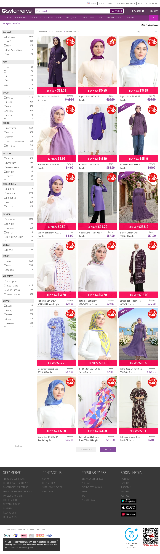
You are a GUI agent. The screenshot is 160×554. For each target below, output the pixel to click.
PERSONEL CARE (89, 500)
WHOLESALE (47, 491)
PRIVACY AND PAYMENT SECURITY (17, 491)
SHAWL (85, 491)
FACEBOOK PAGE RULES (13, 495)
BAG (83, 495)
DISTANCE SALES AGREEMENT (16, 483)
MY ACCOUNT (138, 11)
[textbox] (69, 10)
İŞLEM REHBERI (9, 512)
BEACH (101, 17)
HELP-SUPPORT (151, 3)
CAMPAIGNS (8, 508)
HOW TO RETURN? (10, 500)
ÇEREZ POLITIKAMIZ (11, 504)
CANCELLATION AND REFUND (15, 487)
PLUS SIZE (59, 17)
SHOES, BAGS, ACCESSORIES (76, 17)
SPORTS (93, 17)
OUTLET (154, 17)
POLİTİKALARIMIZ (10, 517)
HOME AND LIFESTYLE (115, 17)
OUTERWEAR (48, 17)
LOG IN (101, 3)
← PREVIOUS (86, 449)
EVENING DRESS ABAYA (92, 487)
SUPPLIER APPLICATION (52, 487)
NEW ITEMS (7, 17)
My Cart (154, 11)
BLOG (140, 3)
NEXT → (108, 449)
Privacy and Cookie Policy (18, 548)
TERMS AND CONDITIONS (14, 478)
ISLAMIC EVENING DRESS (92, 478)
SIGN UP (110, 3)
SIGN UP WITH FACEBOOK (126, 3)
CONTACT (46, 478)
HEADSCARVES (35, 17)
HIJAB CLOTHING (21, 17)
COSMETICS (130, 17)
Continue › (19, 446)
